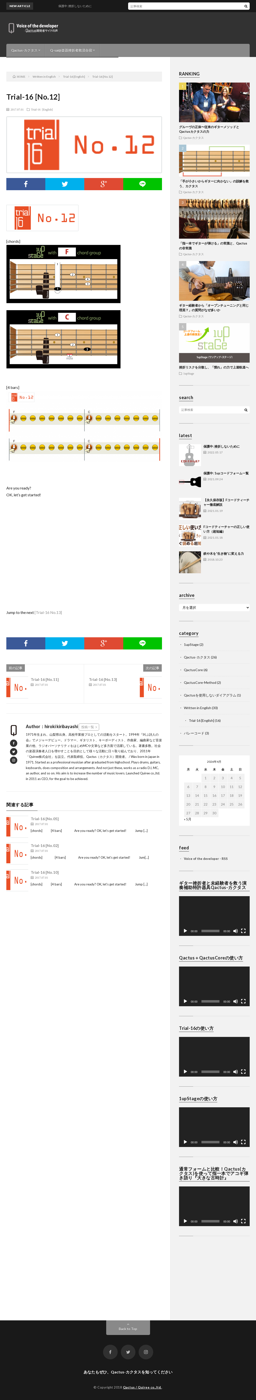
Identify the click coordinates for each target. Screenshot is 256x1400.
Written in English (197, 708)
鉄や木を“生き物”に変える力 (223, 553)
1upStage (188, 373)
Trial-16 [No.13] (103, 679)
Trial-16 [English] (42, 109)
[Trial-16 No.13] (48, 612)
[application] (214, 916)
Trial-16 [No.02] (45, 845)
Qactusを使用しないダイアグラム (210, 695)
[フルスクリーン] (243, 931)
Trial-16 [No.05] (45, 818)
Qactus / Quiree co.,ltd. (142, 1387)
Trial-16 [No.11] (45, 679)
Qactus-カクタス (24, 50)
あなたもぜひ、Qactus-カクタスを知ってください (128, 1372)
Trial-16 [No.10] (45, 872)
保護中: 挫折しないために (221, 446)
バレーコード (194, 733)
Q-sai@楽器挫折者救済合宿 (71, 50)
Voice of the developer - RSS (206, 859)
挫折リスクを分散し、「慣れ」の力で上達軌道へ (214, 367)
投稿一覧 (87, 727)
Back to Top (128, 1329)
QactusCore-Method (200, 682)
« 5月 (187, 819)
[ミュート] (235, 931)
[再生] (185, 931)
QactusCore (193, 670)
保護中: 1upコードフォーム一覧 (226, 473)
